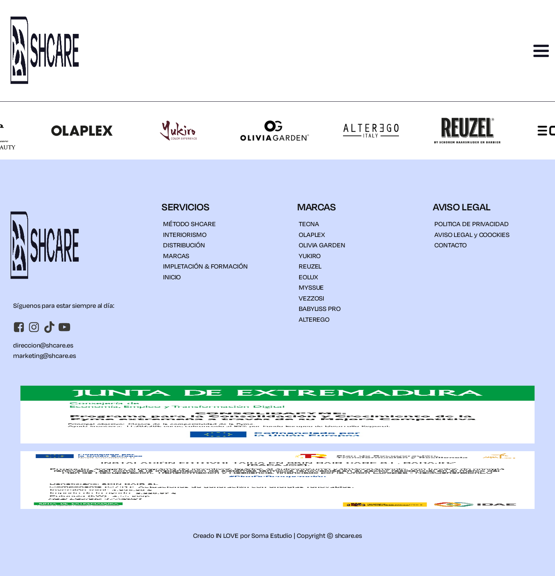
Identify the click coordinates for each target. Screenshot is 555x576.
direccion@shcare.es (43, 345)
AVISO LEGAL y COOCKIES (472, 234)
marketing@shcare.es (44, 355)
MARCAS (176, 256)
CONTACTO (450, 245)
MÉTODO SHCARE (189, 224)
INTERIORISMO (185, 234)
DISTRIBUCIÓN (184, 245)
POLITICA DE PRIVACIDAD (471, 224)
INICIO (172, 277)
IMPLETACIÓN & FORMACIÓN (205, 266)
